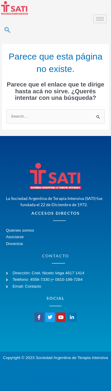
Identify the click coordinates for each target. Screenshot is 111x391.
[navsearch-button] (7, 30)
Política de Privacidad (55, 377)
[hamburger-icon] (100, 19)
